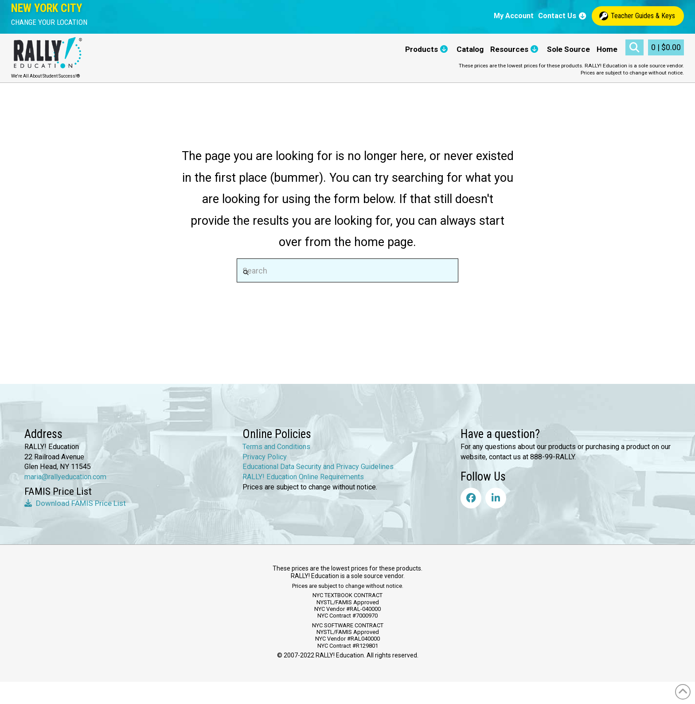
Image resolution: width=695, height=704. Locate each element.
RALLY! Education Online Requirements (303, 477)
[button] (49, 22)
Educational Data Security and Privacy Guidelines (318, 466)
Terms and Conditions (276, 446)
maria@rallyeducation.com (65, 477)
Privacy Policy (264, 457)
